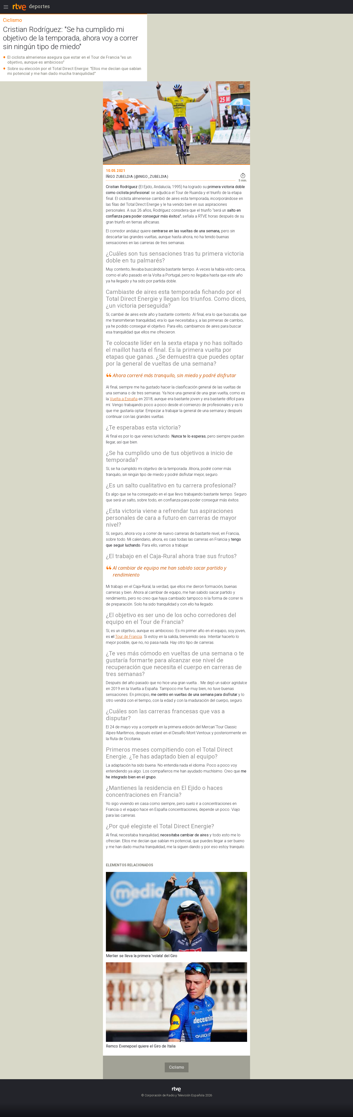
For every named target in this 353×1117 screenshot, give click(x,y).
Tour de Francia (128, 636)
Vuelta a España (124, 399)
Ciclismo (176, 1067)
